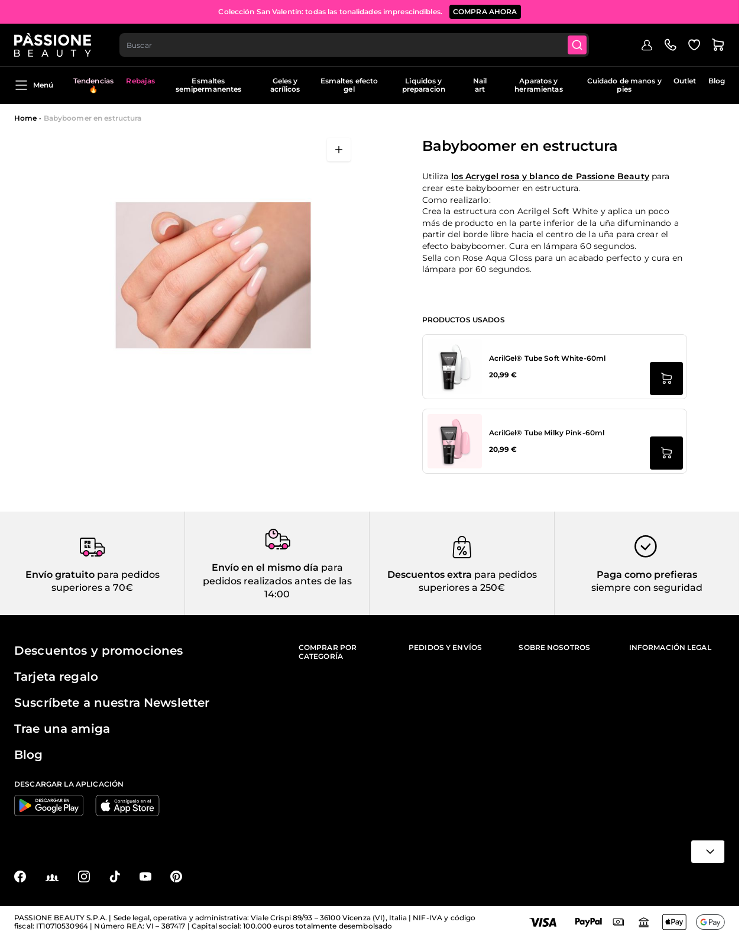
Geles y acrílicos (285, 84)
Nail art (480, 84)
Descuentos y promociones (98, 650)
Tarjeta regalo (56, 676)
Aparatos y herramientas (538, 84)
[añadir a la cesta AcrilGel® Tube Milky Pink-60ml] (666, 453)
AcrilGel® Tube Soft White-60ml (547, 358)
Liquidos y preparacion (423, 84)
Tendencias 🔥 (93, 84)
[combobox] (354, 45)
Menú (33, 85)
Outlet (685, 80)
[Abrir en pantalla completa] (339, 149)
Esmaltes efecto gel (349, 84)
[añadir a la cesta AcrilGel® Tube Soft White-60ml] (666, 378)
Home (25, 118)
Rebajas (140, 80)
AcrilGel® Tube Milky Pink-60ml (547, 432)
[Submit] (577, 45)
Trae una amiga (62, 729)
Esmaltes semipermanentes (209, 84)
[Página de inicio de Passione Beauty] (52, 45)
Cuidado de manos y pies (624, 84)
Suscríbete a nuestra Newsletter (111, 703)
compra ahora (485, 11)
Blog (716, 80)
